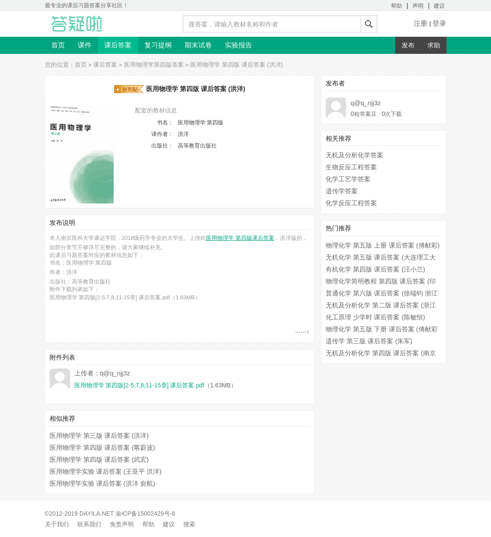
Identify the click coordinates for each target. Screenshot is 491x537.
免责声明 (122, 524)
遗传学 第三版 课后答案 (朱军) (369, 341)
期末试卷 (198, 45)
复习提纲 (158, 45)
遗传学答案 (342, 191)
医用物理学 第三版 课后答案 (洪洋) (99, 435)
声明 (417, 6)
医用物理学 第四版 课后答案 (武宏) (99, 459)
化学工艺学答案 (348, 179)
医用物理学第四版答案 (154, 64)
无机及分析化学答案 (354, 155)
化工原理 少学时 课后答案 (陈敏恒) (375, 317)
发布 (408, 45)
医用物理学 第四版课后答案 (240, 238)
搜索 (189, 524)
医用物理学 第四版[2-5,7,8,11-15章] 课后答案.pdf (110, 297)
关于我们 (57, 524)
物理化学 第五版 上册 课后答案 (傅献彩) (383, 245)
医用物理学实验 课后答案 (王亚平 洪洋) (106, 471)
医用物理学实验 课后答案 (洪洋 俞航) (103, 483)
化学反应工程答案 (351, 203)
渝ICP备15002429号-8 (145, 513)
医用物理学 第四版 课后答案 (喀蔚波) (103, 447)
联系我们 (89, 524)
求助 (433, 45)
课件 (84, 45)
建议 (439, 6)
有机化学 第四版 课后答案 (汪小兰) (375, 269)
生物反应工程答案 (351, 167)
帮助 (396, 6)
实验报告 (238, 45)
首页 (58, 45)
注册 (420, 23)
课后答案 (118, 45)
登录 (439, 23)
